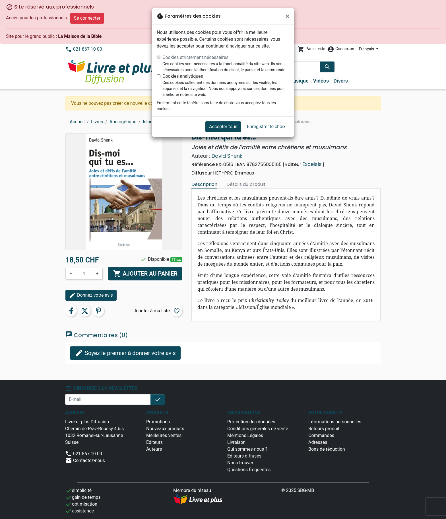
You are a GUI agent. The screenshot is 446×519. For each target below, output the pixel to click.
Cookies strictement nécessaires (195, 57)
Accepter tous (223, 126)
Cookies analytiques (182, 76)
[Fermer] (287, 16)
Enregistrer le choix (266, 126)
